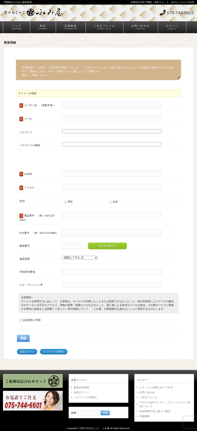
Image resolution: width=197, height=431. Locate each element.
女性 (113, 202)
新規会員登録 (81, 387)
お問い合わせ (147, 392)
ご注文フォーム (148, 397)
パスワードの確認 (30, 145)
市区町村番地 (27, 271)
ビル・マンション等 (31, 284)
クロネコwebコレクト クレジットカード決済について (164, 404)
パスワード (26, 132)
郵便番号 (25, 245)
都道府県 (25, 258)
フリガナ (27, 187)
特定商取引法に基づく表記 (154, 411)
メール (26, 119)
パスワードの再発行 (53, 351)
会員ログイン (27, 351)
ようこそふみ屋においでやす (156, 387)
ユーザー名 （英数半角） (37, 105)
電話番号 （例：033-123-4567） (37, 217)
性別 (22, 201)
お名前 (26, 174)
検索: (74, 412)
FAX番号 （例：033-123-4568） (39, 232)
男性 (68, 202)
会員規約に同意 (30, 319)
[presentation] (47, 161)
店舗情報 (144, 416)
